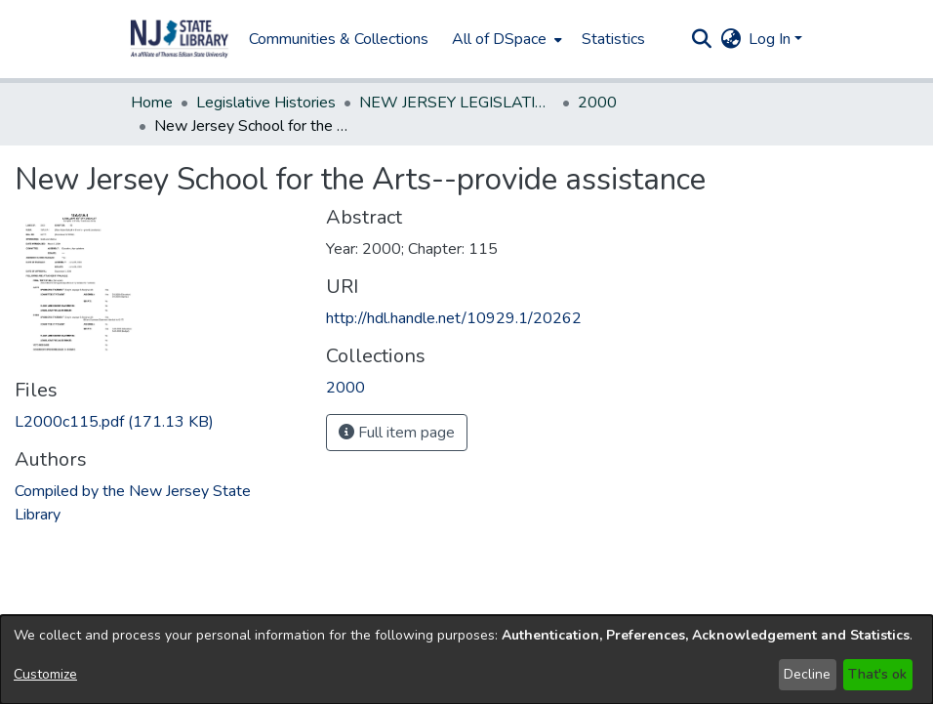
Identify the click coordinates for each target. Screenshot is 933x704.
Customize (45, 674)
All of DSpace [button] (499, 39)
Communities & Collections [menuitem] (338, 39)
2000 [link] (597, 102)
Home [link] (152, 102)
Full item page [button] (397, 432)
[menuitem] (505, 39)
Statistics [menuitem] (613, 39)
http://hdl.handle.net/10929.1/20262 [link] (454, 318)
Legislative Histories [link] (266, 102)
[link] (114, 422)
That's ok (877, 674)
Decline (807, 674)
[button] (179, 39)
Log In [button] (771, 39)
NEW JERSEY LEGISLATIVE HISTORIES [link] (456, 102)
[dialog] (466, 659)
